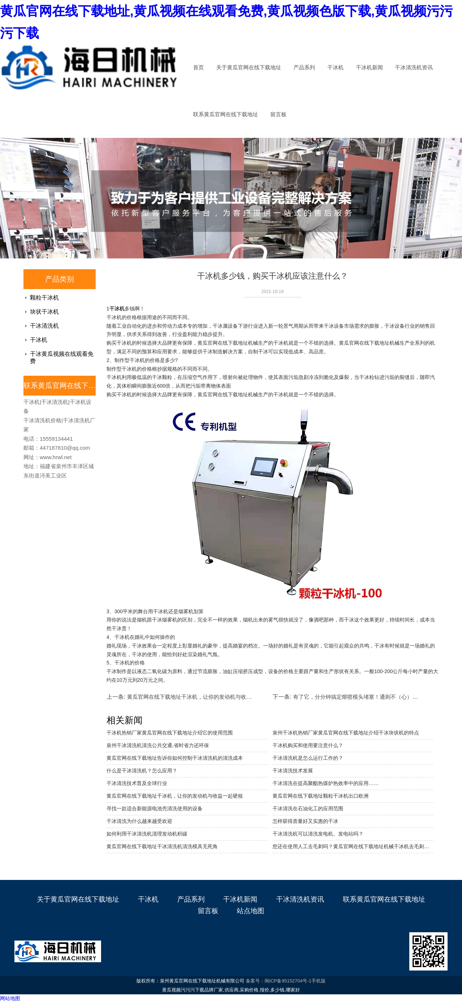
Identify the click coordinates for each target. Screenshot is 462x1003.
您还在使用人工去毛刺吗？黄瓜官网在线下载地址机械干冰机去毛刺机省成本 (353, 846)
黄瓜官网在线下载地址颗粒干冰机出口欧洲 (321, 796)
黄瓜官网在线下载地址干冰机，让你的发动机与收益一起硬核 (174, 796)
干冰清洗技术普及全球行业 (136, 783)
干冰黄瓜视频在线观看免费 (61, 357)
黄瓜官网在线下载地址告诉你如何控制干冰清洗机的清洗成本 (174, 758)
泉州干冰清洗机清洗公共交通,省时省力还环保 (157, 745)
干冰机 (335, 67)
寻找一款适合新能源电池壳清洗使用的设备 (154, 808)
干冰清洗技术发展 (293, 770)
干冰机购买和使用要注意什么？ (308, 745)
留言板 (278, 114)
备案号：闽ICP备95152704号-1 (278, 981)
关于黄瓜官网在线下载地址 (248, 67)
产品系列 (304, 67)
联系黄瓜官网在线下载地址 (225, 114)
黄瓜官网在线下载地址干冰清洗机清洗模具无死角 (162, 846)
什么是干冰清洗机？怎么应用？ (141, 770)
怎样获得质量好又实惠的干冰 (305, 821)
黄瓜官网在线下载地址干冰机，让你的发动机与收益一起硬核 (200, 697)
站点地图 (250, 911)
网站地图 (10, 998)
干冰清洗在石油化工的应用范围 (308, 808)
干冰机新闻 (369, 67)
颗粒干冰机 (44, 298)
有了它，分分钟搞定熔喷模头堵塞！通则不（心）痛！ (358, 697)
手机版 (318, 981)
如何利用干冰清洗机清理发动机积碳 (146, 834)
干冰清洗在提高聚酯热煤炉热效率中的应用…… (326, 783)
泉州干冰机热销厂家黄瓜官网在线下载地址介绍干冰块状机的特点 (346, 733)
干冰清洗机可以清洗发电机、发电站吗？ (318, 834)
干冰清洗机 (44, 326)
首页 (198, 67)
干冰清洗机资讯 (414, 67)
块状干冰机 (44, 312)
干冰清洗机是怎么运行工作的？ (308, 758)
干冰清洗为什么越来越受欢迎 (139, 821)
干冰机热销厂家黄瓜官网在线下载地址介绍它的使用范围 (169, 733)
